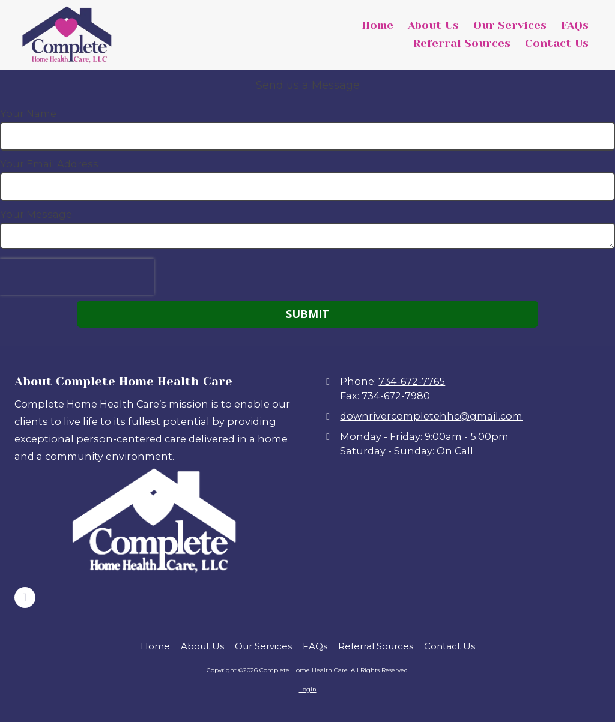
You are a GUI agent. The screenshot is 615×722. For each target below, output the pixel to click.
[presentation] (77, 277)
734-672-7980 (396, 396)
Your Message (36, 214)
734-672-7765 (411, 381)
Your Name (28, 113)
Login (308, 689)
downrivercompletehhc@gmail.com (431, 416)
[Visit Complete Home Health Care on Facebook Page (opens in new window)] (24, 597)
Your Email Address (49, 164)
